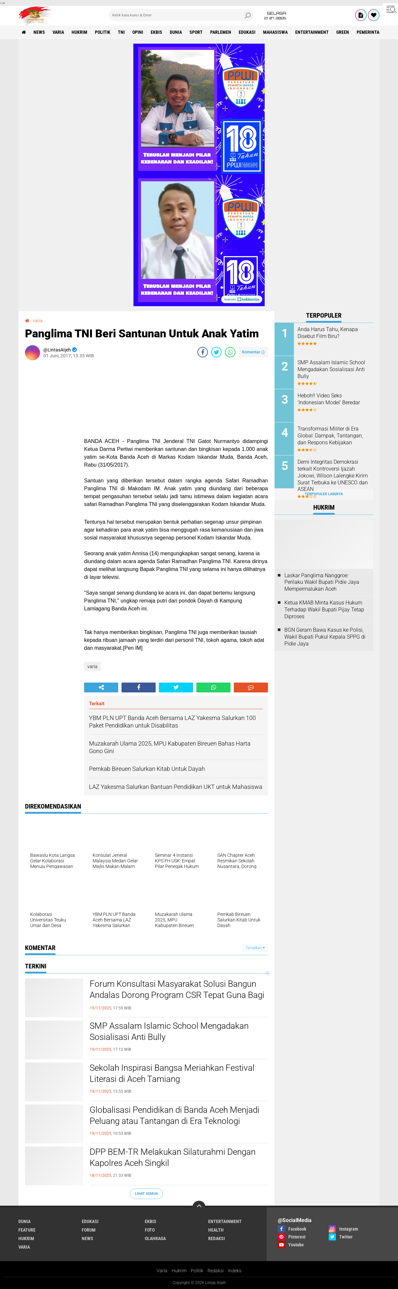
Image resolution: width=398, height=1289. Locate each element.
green (342, 32)
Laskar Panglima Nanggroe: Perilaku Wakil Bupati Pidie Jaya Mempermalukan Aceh (321, 582)
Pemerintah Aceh (375, 32)
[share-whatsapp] (230, 352)
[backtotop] (199, 1207)
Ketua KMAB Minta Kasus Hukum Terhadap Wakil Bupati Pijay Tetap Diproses (324, 610)
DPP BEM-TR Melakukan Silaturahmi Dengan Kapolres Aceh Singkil (172, 1157)
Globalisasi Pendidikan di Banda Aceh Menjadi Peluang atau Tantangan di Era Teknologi (174, 1115)
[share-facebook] (202, 352)
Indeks (234, 1270)
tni (121, 32)
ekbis (156, 32)
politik (102, 32)
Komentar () (253, 351)
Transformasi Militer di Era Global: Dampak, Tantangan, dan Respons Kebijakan (330, 436)
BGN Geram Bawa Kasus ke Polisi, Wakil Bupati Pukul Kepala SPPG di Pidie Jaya (324, 637)
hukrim (79, 32)
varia (58, 32)
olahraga (155, 1238)
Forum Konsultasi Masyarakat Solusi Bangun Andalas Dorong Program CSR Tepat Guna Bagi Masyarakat (177, 995)
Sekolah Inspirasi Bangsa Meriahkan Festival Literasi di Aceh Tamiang (172, 1073)
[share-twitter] (216, 352)
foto (150, 1230)
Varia (162, 1270)
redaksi (216, 1238)
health (216, 1230)
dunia (176, 32)
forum (89, 1230)
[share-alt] (101, 687)
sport (196, 32)
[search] (181, 15)
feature (26, 1230)
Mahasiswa (275, 32)
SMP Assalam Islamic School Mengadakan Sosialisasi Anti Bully (169, 1031)
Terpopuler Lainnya (324, 494)
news (39, 32)
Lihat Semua (146, 1194)
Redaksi (216, 1270)
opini (137, 32)
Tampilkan (255, 948)
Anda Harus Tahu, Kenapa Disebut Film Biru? (328, 332)
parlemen (220, 32)
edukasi (247, 32)
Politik (197, 1270)
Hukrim (179, 1270)
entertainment (312, 32)
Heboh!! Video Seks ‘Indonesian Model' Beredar (329, 399)
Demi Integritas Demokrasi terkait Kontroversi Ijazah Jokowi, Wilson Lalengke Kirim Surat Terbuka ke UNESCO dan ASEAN (333, 475)
